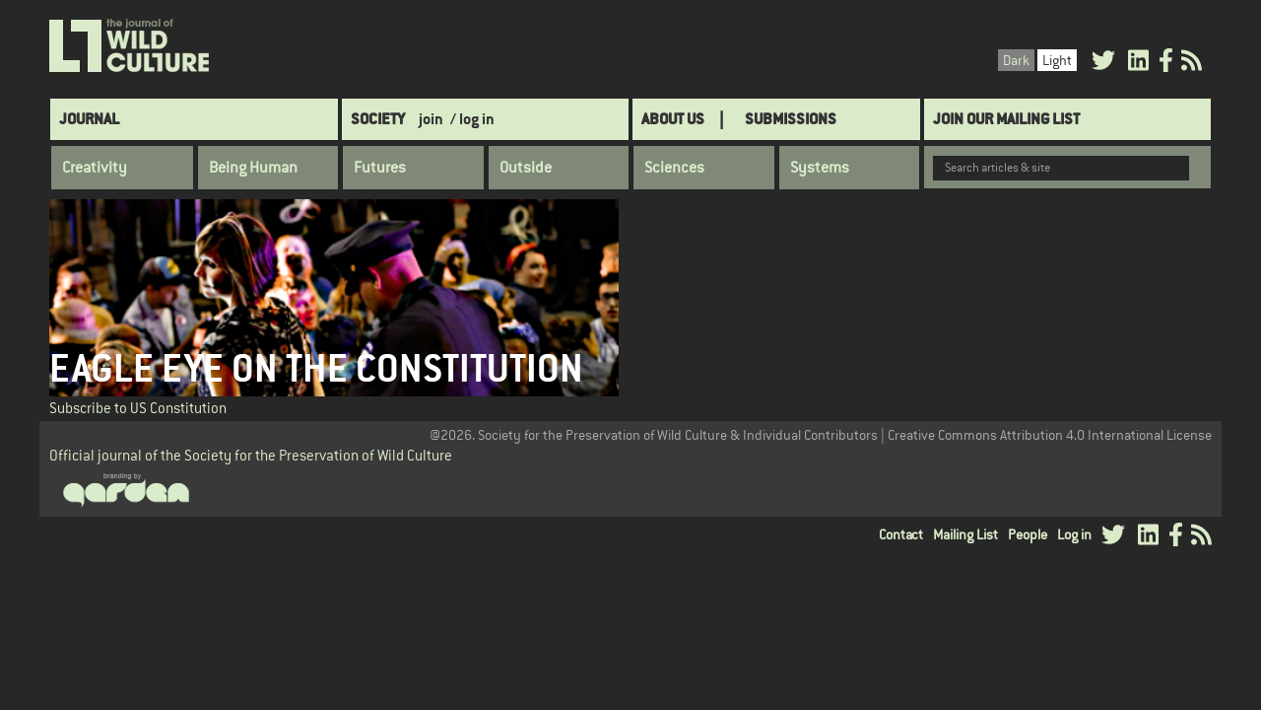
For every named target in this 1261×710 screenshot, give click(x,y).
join (431, 118)
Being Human (253, 168)
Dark (1016, 60)
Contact (901, 534)
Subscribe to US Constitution (138, 407)
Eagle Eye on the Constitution (316, 368)
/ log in (472, 118)
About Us (672, 118)
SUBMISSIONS (790, 118)
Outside (525, 168)
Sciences (674, 168)
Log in (1074, 534)
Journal (89, 118)
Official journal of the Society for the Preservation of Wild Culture (250, 455)
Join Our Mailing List (1006, 118)
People (1027, 534)
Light (1057, 60)
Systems (819, 168)
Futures (380, 168)
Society (378, 118)
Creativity (94, 168)
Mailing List (965, 534)
